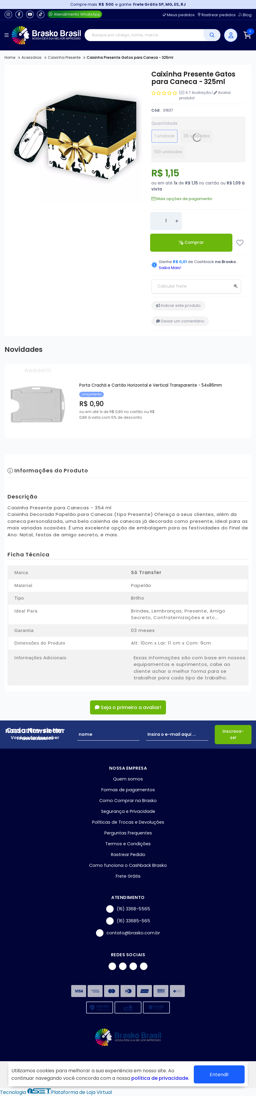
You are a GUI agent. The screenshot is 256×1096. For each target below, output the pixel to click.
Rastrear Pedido (128, 855)
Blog (245, 15)
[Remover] (155, 221)
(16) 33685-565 (128, 921)
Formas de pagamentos (128, 790)
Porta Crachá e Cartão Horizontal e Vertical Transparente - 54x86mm (150, 385)
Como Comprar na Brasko (128, 801)
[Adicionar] (176, 221)
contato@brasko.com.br (128, 933)
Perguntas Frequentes (128, 833)
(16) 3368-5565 (128, 909)
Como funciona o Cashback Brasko (128, 865)
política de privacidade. (160, 1078)
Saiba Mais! (170, 268)
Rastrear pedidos (217, 15)
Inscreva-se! (233, 734)
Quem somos (128, 779)
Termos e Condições (128, 844)
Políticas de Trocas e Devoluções (128, 822)
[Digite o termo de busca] (144, 35)
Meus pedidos (179, 15)
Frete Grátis (128, 876)
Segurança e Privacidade (128, 811)
